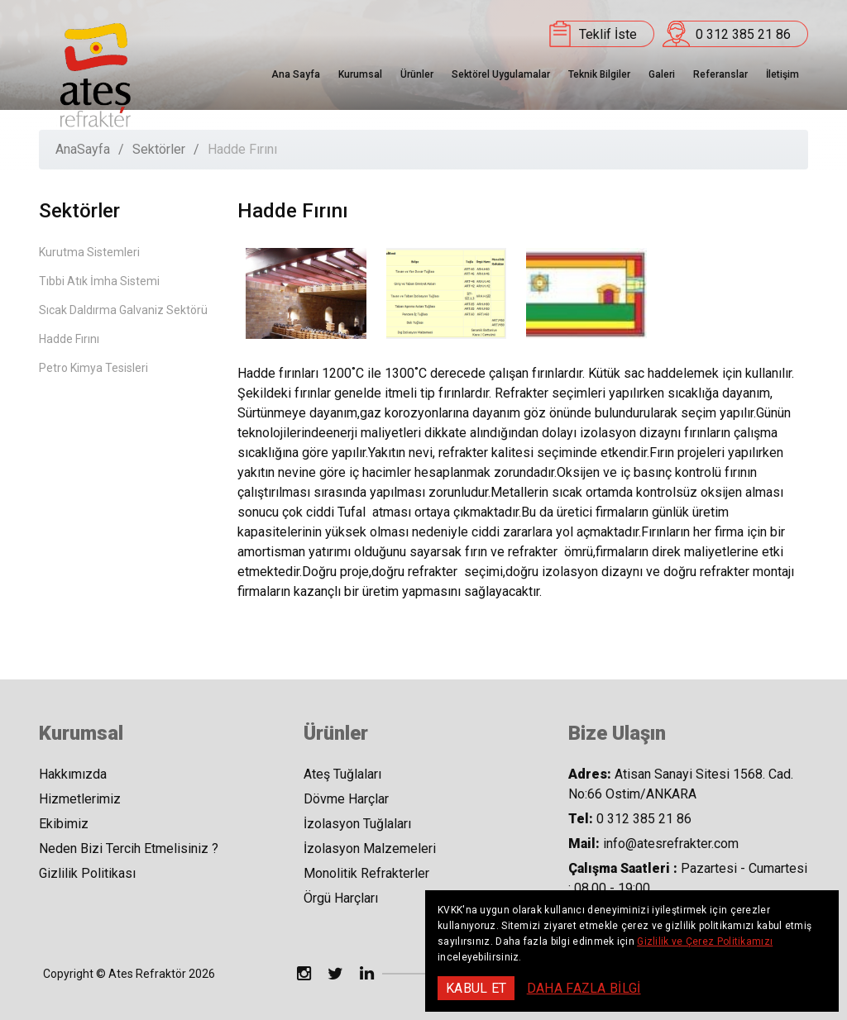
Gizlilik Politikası (87, 873)
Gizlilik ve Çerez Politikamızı (705, 941)
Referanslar (720, 74)
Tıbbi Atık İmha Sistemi (99, 281)
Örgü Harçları (341, 898)
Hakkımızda (73, 774)
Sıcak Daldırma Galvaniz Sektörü (123, 310)
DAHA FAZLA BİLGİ (584, 988)
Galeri (661, 74)
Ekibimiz (64, 824)
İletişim (782, 74)
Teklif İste (608, 34)
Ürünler (416, 74)
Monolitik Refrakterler (366, 873)
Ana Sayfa (295, 74)
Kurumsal (360, 74)
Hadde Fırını (69, 339)
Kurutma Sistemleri (89, 252)
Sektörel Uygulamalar (501, 74)
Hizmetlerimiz (80, 799)
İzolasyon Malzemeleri (370, 848)
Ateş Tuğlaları (342, 774)
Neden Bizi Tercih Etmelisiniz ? (128, 848)
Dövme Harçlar (346, 799)
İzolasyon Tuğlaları (357, 824)
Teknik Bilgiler (599, 74)
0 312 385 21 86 (743, 34)
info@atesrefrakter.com (671, 843)
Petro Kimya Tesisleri (93, 367)
